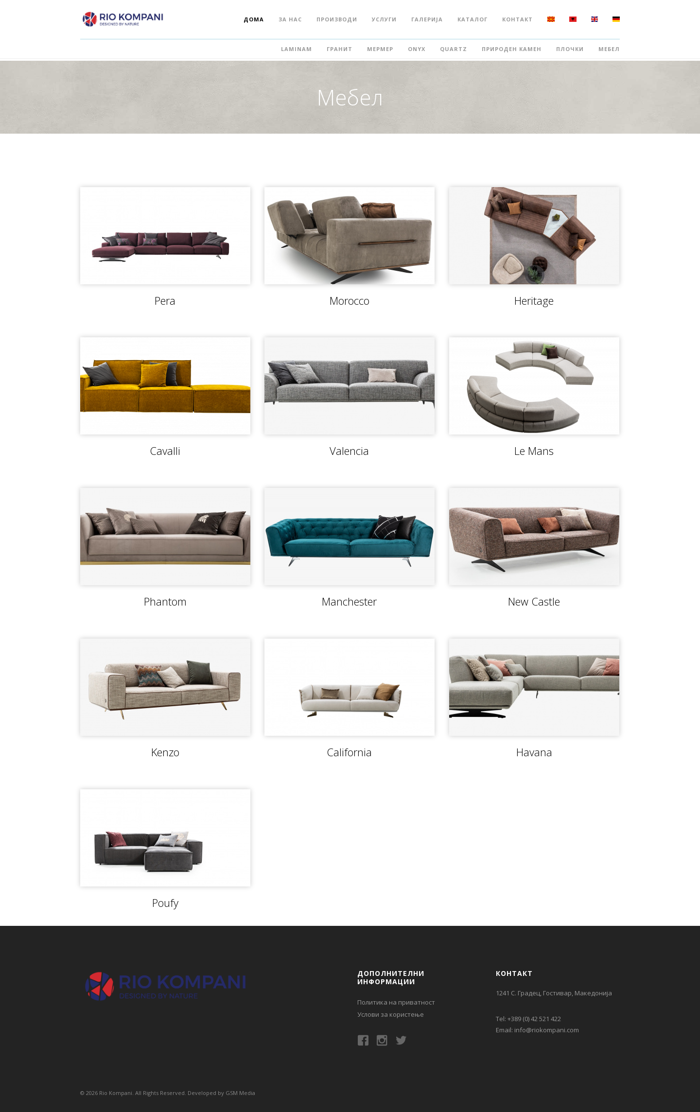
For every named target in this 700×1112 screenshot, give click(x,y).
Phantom (165, 601)
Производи (336, 19)
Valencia (349, 450)
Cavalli (165, 450)
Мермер (380, 48)
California (349, 752)
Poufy (165, 902)
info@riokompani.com (546, 1029)
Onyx (416, 48)
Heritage (534, 300)
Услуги (384, 19)
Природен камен (512, 48)
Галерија (427, 19)
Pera (165, 300)
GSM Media (240, 1092)
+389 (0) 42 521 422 (534, 1018)
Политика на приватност (396, 1002)
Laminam (296, 48)
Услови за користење (390, 1014)
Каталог (472, 19)
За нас (290, 19)
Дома (254, 19)
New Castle (534, 601)
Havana (534, 752)
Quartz (453, 48)
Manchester (349, 601)
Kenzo (165, 752)
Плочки (570, 48)
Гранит (339, 48)
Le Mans (534, 450)
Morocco (349, 300)
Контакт (517, 19)
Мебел (609, 48)
